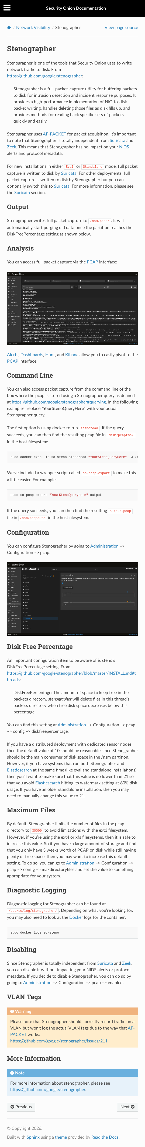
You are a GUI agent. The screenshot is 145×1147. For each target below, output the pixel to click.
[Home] (9, 27)
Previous (21, 1107)
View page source (121, 28)
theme (61, 1137)
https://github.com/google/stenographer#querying (59, 402)
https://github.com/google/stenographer (44, 76)
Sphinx (33, 1137)
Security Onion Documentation (76, 8)
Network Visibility (33, 28)
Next (127, 1107)
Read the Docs (105, 1137)
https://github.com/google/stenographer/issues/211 (59, 1041)
